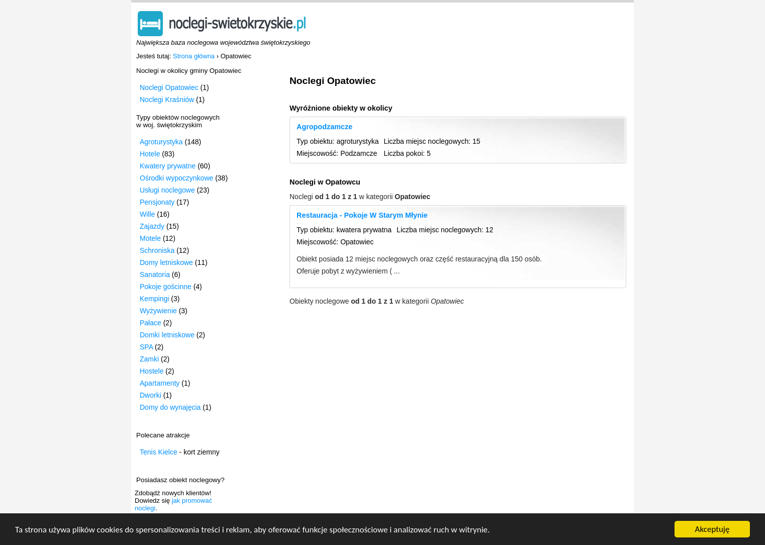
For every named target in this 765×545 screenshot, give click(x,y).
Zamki (149, 359)
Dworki (150, 395)
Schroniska (157, 250)
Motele (150, 238)
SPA (146, 347)
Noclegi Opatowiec (169, 87)
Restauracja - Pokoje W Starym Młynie (362, 215)
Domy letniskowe (166, 262)
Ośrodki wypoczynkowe (176, 178)
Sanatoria (155, 274)
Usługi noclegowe (167, 190)
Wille (147, 214)
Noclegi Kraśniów (167, 100)
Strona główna (194, 56)
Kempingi (154, 299)
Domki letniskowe (167, 335)
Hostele (151, 371)
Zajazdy (152, 226)
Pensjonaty (157, 202)
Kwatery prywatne (168, 166)
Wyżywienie (158, 311)
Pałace (150, 323)
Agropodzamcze (324, 127)
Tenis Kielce (158, 452)
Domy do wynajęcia (170, 407)
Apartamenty (159, 383)
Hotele (150, 154)
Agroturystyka (161, 142)
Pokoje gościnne (166, 287)
